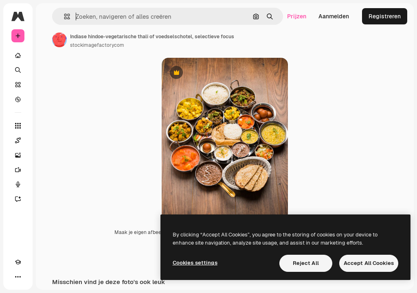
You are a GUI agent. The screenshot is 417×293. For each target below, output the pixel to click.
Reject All (306, 263)
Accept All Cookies (369, 263)
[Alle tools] (17, 125)
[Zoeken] (17, 70)
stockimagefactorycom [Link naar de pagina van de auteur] (97, 45)
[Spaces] (17, 140)
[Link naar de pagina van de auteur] (59, 40)
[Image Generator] (17, 155)
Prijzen (296, 16)
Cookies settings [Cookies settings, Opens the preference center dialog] (195, 262)
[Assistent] (17, 199)
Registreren (385, 16)
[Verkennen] (17, 99)
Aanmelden (333, 16)
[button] (64, 16)
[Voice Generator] (17, 184)
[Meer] (17, 276)
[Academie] (17, 262)
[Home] (17, 55)
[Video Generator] (17, 169)
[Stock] (17, 84)
